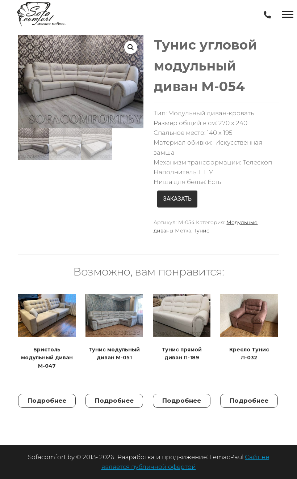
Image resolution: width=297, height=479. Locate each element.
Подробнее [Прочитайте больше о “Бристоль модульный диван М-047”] (47, 400)
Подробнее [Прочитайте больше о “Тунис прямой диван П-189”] (181, 400)
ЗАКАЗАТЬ (177, 198)
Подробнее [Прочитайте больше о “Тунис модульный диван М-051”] (114, 400)
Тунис (201, 230)
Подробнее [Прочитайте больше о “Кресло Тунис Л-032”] (249, 400)
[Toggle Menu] (287, 14)
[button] (130, 47)
